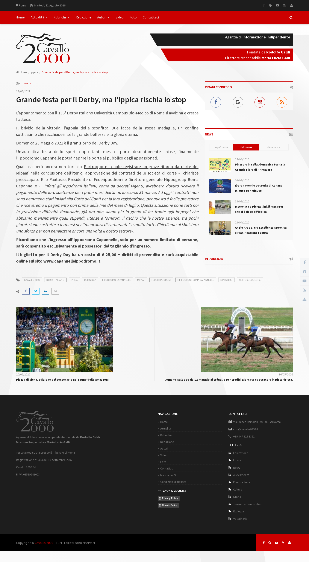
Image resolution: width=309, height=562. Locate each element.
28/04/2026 (242, 222)
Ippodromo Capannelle (116, 279)
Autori (103, 17)
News (236, 467)
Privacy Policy (170, 498)
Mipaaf (141, 279)
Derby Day (90, 279)
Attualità (39, 17)
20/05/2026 (23, 374)
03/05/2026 (242, 180)
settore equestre (250, 279)
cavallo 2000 (32, 279)
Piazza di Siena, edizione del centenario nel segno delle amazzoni (62, 379)
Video (120, 17)
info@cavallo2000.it (245, 429)
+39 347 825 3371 (244, 436)
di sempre (273, 147)
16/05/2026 (286, 374)
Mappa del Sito (169, 475)
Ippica (34, 72)
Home (20, 17)
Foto (133, 17)
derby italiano (55, 279)
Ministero (226, 279)
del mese (246, 147)
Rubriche (61, 17)
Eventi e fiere (241, 482)
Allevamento (241, 475)
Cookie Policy (169, 505)
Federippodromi (161, 279)
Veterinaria (240, 519)
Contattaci (151, 17)
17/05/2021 (23, 91)
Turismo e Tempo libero (248, 504)
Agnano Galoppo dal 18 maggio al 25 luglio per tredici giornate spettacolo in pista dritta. (229, 379)
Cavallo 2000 (44, 543)
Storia (237, 497)
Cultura (237, 489)
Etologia (238, 511)
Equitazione (240, 453)
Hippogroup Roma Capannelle (195, 279)
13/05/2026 (242, 201)
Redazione (83, 17)
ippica (74, 279)
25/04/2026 (242, 159)
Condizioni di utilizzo (173, 482)
